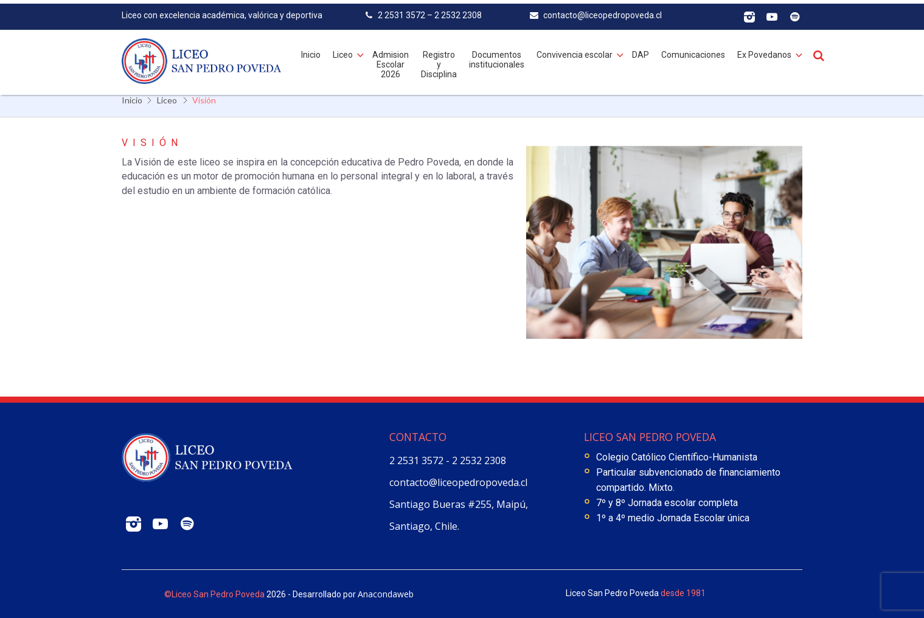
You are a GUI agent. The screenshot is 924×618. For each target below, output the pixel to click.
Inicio (311, 51)
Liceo (343, 51)
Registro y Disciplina (439, 60)
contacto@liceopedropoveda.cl (458, 482)
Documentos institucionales (496, 56)
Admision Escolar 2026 (390, 60)
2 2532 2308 (479, 460)
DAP (640, 51)
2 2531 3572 (417, 460)
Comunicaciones (693, 51)
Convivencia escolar (575, 51)
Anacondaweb (386, 594)
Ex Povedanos (764, 51)
